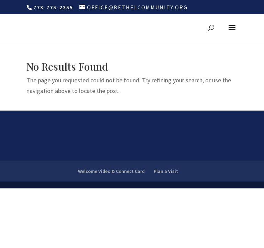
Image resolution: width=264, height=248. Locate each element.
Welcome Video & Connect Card (111, 171)
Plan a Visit (166, 171)
